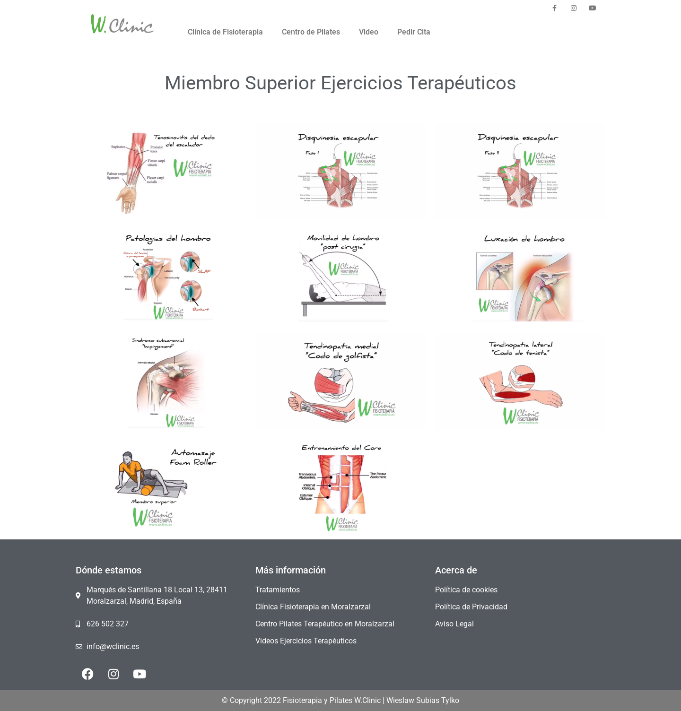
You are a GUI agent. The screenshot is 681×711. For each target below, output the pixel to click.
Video (368, 31)
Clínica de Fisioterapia (225, 31)
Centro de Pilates (311, 31)
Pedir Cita (413, 31)
